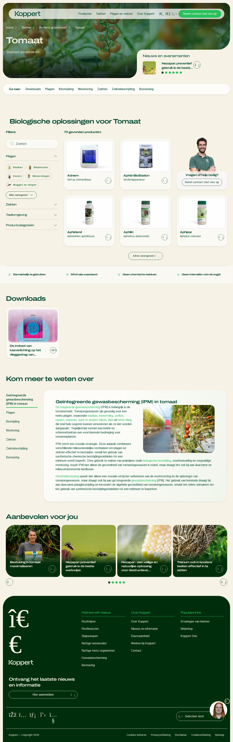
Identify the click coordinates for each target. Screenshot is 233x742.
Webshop (187, 628)
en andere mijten (95, 419)
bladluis (92, 415)
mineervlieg (106, 415)
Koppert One (189, 636)
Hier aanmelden (54, 695)
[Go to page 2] (166, 73)
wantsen (71, 419)
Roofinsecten (90, 628)
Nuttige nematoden (94, 643)
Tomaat (80, 27)
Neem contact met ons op (200, 13)
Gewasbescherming (94, 657)
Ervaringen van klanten (195, 621)
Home (9, 27)
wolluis (119, 415)
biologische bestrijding (157, 460)
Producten (85, 13)
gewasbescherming (143, 480)
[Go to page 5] (177, 73)
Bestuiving (88, 665)
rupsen (60, 419)
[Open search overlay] (161, 13)
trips (111, 419)
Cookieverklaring (201, 734)
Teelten (101, 13)
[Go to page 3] (170, 73)
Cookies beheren (137, 734)
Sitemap (219, 734)
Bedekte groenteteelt (53, 27)
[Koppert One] (168, 13)
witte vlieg (124, 419)
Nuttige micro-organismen (98, 650)
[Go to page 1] (162, 73)
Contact (136, 650)
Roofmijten (89, 621)
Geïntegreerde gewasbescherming (78, 407)
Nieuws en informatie (144, 628)
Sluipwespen (90, 636)
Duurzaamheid (140, 636)
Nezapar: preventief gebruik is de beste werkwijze (177, 66)
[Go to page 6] (181, 73)
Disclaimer (181, 734)
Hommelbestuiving (67, 476)
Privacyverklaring (161, 734)
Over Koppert (146, 13)
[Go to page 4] (173, 73)
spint (81, 419)
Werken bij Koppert (143, 643)
